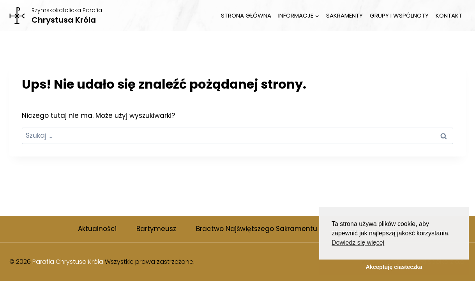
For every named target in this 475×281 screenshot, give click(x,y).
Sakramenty (344, 15)
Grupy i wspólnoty (399, 15)
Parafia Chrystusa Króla (67, 261)
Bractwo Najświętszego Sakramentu (256, 228)
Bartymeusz (156, 228)
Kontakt (449, 15)
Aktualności (97, 228)
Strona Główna (246, 15)
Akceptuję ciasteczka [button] (394, 267)
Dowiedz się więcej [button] (358, 242)
